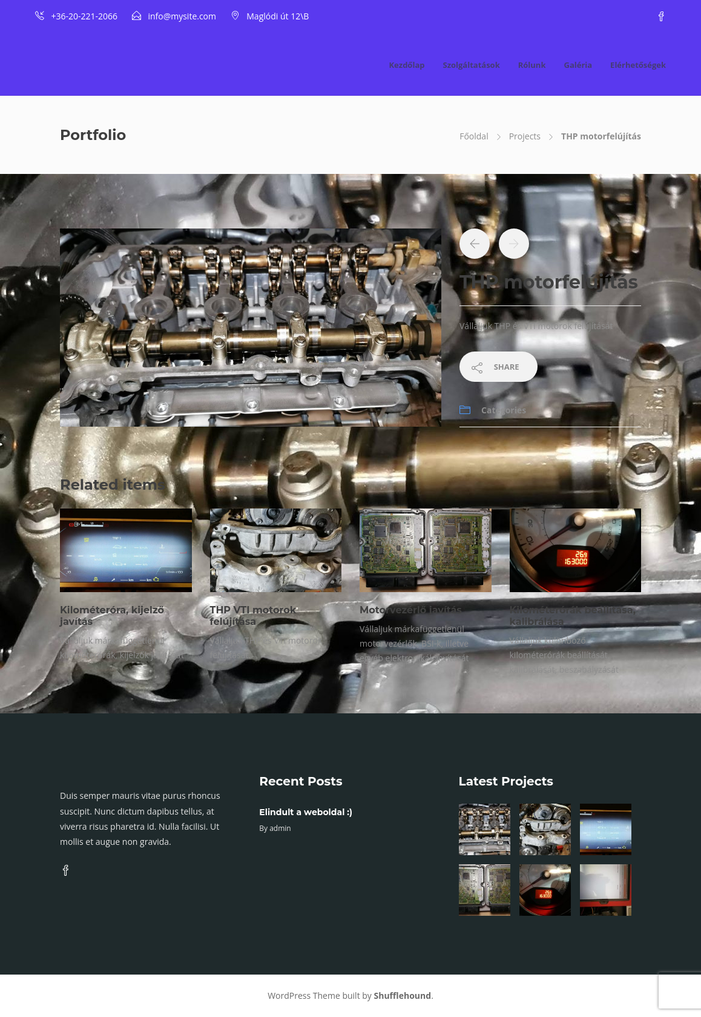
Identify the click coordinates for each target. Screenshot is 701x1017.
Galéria (578, 64)
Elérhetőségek (638, 64)
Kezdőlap (406, 64)
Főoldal (473, 136)
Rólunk (532, 64)
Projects (525, 136)
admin (280, 828)
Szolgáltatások (471, 64)
